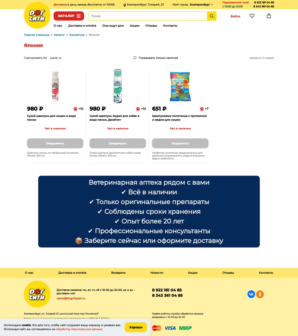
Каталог (66, 16)
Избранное (252, 16)
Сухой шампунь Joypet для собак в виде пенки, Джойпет (114, 117)
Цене (54, 58)
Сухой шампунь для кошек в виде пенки (51, 117)
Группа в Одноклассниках (260, 294)
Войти (235, 16)
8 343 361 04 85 (263, 6)
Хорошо (135, 327)
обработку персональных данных (79, 329)
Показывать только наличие (158, 58)
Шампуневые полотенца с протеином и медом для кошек (179, 117)
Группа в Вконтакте (251, 294)
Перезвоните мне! (235, 2)
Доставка (60, 4)
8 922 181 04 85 (264, 2)
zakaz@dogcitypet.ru (71, 298)
